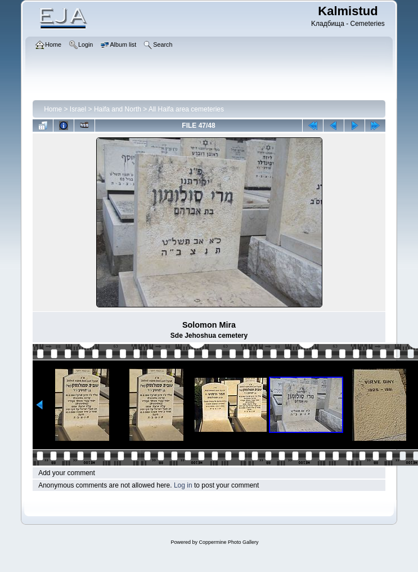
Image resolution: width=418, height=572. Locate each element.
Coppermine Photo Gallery (228, 542)
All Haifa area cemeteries (186, 109)
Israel (78, 109)
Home (53, 109)
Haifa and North (117, 109)
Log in (183, 485)
